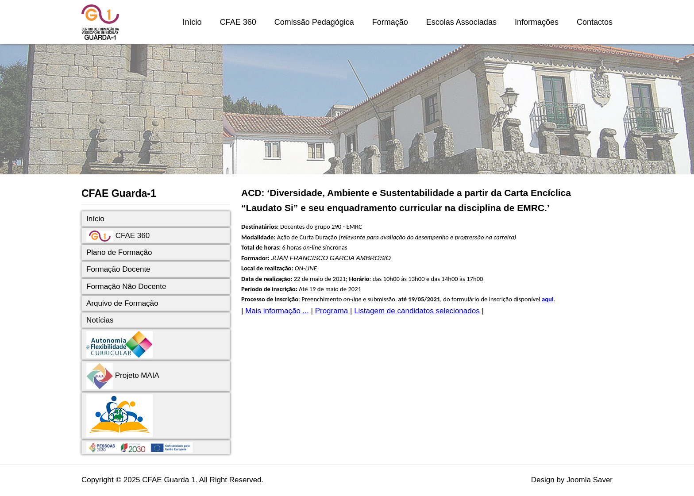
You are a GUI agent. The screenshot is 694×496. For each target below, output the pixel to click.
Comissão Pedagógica (314, 22)
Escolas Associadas (461, 22)
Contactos (595, 22)
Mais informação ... (277, 311)
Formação (390, 22)
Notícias (99, 320)
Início (192, 22)
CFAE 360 (238, 22)
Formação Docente (118, 269)
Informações (537, 22)
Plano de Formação (119, 252)
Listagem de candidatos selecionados (417, 311)
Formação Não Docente (126, 286)
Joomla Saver (590, 480)
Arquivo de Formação (122, 303)
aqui (548, 299)
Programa (331, 311)
